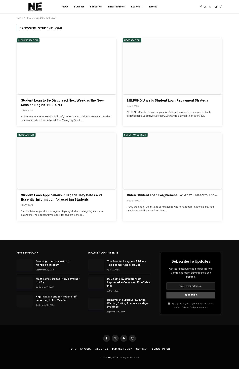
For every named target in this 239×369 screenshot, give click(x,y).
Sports (153, 6)
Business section (28, 40)
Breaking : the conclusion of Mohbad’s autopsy (53, 263)
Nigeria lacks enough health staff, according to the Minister (56, 298)
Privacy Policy (122, 349)
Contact (142, 349)
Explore (135, 6)
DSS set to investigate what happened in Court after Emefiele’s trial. (128, 282)
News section (132, 40)
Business (79, 6)
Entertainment (116, 6)
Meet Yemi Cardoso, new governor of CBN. (58, 280)
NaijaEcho (113, 357)
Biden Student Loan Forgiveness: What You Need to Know (172, 195)
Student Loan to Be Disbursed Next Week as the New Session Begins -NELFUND (62, 103)
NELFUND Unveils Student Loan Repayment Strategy (167, 100)
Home (72, 349)
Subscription (161, 349)
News (65, 6)
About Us (101, 349)
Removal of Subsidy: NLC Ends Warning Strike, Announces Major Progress (128, 303)
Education (96, 6)
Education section (135, 135)
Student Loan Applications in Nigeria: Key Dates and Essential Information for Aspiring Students (61, 197)
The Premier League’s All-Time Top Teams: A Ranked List (126, 263)
